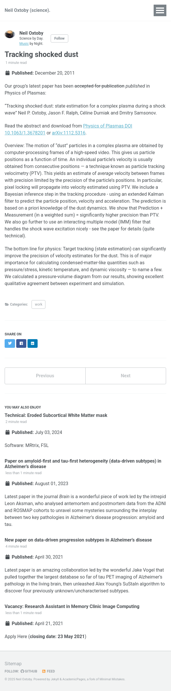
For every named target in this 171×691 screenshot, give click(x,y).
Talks (109, 10)
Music (24, 44)
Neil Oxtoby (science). (27, 10)
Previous (45, 375)
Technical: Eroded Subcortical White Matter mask (56, 415)
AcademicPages (74, 679)
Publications (81, 10)
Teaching (133, 10)
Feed (48, 671)
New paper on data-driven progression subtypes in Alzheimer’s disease (78, 540)
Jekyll (55, 679)
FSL (45, 445)
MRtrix (32, 445)
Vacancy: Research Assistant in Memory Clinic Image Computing (72, 606)
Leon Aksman (19, 503)
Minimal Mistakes (112, 679)
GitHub (29, 671)
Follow (59, 38)
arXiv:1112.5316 (68, 133)
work (38, 304)
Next (125, 375)
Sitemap (13, 663)
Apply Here (16, 636)
